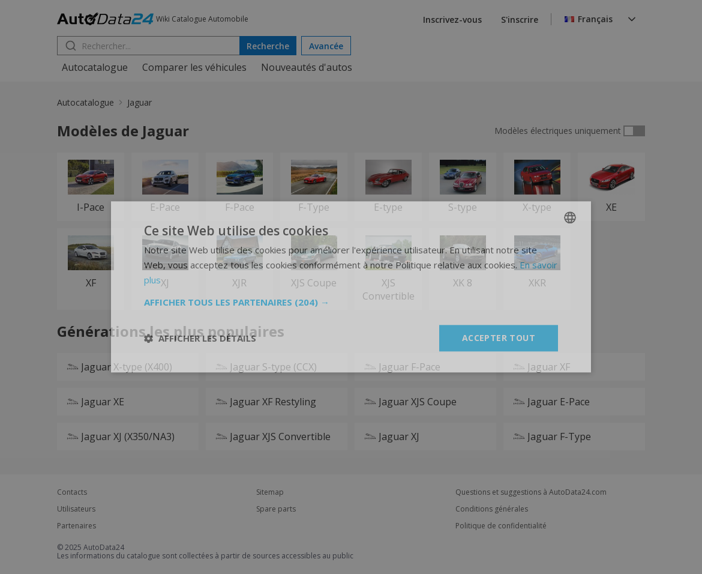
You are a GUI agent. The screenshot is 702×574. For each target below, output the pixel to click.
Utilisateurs (76, 509)
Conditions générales (491, 509)
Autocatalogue (95, 67)
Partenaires (76, 526)
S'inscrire (519, 19)
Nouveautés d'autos (306, 67)
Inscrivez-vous (452, 19)
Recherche (268, 46)
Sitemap (270, 492)
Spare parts (276, 509)
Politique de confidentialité (501, 526)
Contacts (72, 492)
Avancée (326, 46)
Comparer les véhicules (194, 67)
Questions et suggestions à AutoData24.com (531, 492)
